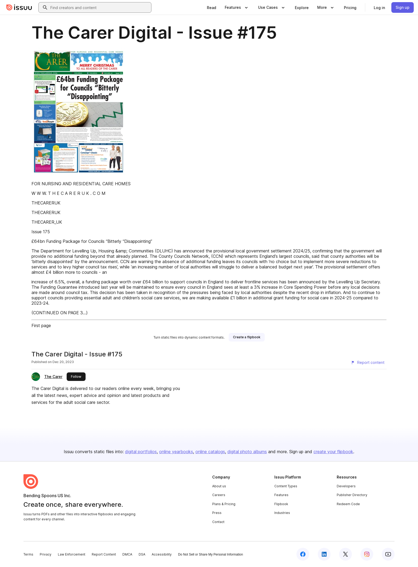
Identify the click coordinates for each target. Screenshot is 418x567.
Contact (218, 522)
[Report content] (368, 362)
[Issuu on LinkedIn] (324, 554)
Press (217, 513)
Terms (28, 554)
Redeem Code (348, 504)
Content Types (285, 486)
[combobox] (99, 7)
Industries (282, 513)
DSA (142, 554)
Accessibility (162, 554)
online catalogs (210, 451)
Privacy (45, 554)
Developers (346, 486)
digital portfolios (141, 451)
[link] (211, 7)
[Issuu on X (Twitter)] (345, 554)
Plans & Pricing (223, 504)
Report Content (104, 554)
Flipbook (281, 504)
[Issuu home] (19, 7)
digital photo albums (247, 451)
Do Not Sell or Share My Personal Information (210, 554)
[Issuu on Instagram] (366, 554)
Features (281, 495)
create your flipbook (333, 451)
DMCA (127, 554)
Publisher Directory (352, 495)
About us (219, 486)
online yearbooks (176, 451)
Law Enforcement (71, 554)
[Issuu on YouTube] (388, 554)
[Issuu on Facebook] (302, 554)
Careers (218, 495)
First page (41, 325)
